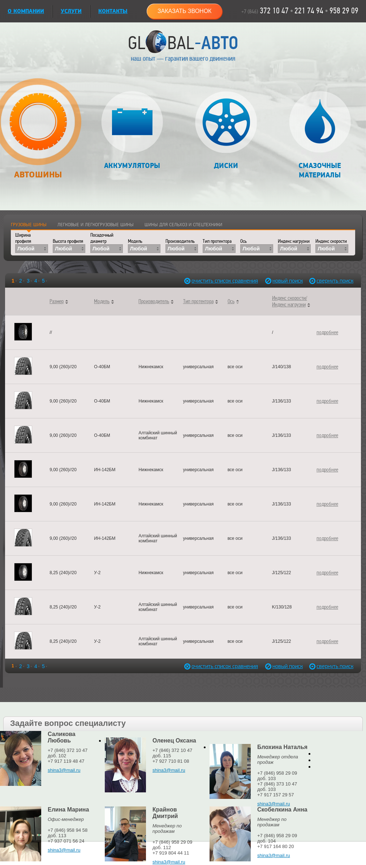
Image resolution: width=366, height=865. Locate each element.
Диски (226, 131)
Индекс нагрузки (294, 241)
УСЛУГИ (71, 11)
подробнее (327, 332)
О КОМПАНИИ (26, 11)
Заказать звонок (185, 11)
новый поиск (287, 281)
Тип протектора (217, 241)
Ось (243, 241)
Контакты (113, 11)
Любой (25, 248)
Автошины (38, 132)
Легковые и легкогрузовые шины (95, 225)
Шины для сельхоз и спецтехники (183, 225)
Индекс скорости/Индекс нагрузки (289, 301)
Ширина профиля (23, 238)
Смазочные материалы (320, 135)
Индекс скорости (331, 241)
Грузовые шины (29, 225)
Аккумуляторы (132, 131)
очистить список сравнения (207, 281)
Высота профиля (68, 241)
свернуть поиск (332, 281)
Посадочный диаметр (101, 238)
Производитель (180, 241)
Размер (56, 301)
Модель (135, 241)
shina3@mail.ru (64, 770)
